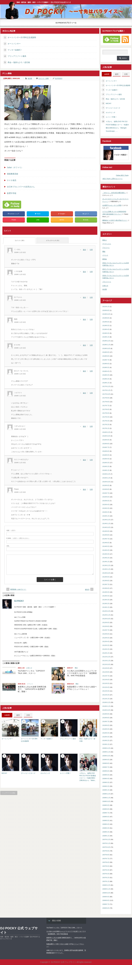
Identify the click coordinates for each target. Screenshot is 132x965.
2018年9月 (105, 352)
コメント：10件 (43, 78)
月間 (28, 715)
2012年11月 (106, 615)
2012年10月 (106, 618)
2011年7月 (105, 676)
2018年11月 (106, 344)
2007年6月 (105, 862)
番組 (76, 668)
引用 (91, 249)
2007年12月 (106, 839)
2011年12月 (106, 657)
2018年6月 (105, 363)
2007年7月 (105, 858)
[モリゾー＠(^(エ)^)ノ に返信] (85, 460)
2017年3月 (105, 421)
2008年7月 (105, 813)
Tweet (38, 214)
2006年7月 (105, 904)
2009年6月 (105, 771)
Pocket (13, 220)
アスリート (106, 247)
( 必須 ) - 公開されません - (18, 538)
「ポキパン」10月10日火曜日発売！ (114, 192)
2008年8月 (105, 809)
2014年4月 (105, 550)
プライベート (106, 282)
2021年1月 (105, 306)
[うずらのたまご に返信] (85, 426)
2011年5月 (105, 683)
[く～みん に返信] (85, 249)
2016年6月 (105, 451)
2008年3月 (105, 828)
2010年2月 (105, 740)
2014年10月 (106, 527)
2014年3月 (105, 554)
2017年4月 (105, 417)
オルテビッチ (45, 773)
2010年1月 (105, 744)
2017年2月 (105, 424)
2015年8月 (105, 489)
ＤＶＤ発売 (11, 180)
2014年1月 (105, 561)
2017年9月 (105, 398)
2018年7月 (105, 360)
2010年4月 (105, 733)
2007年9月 (105, 851)
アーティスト (106, 244)
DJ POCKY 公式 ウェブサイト (19, 930)
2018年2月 (105, 379)
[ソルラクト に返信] (85, 393)
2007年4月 (105, 870)
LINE (37, 220)
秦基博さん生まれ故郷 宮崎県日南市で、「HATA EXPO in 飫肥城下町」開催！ (32, 689)
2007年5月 (105, 866)
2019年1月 (105, 337)
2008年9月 (105, 805)
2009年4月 (105, 778)
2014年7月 (105, 539)
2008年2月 (105, 832)
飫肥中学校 (11, 193)
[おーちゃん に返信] (85, 297)
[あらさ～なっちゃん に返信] (85, 371)
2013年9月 (105, 577)
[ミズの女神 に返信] (85, 271)
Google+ (62, 214)
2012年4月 (105, 641)
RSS (62, 220)
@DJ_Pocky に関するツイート (113, 178)
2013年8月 (105, 580)
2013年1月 (105, 607)
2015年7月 (105, 493)
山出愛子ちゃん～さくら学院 (111, 205)
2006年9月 (105, 896)
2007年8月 (105, 855)
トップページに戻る (8, 793)
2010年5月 (105, 729)
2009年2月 (105, 786)
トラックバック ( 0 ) (52, 240)
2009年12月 (106, 748)
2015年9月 (105, 485)
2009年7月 (105, 767)
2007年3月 (105, 873)
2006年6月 (105, 908)
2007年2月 (105, 877)
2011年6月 (105, 679)
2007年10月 (106, 847)
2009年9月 (105, 759)
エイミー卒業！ (65, 773)
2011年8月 (105, 672)
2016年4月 (105, 459)
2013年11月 (106, 569)
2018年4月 (105, 371)
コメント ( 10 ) (19, 240)
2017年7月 (105, 405)
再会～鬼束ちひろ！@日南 (19, 62)
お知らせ (29, 668)
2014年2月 (105, 558)
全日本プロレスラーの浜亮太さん (21, 187)
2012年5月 (105, 638)
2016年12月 (106, 432)
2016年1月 (105, 470)
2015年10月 (106, 481)
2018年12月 (106, 341)
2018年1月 (105, 383)
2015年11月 (106, 478)
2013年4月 (105, 596)
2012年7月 (105, 630)
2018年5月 (105, 367)
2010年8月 (105, 717)
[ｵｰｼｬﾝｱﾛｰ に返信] (85, 345)
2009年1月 (105, 790)
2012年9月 (105, 622)
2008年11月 (106, 797)
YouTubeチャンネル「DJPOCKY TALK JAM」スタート (64, 927)
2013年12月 (106, 565)
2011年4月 (105, 687)
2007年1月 (105, 881)
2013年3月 (105, 599)
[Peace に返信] (85, 489)
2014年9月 (105, 531)
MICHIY (4, 773)
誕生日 (87, 589)
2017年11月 (106, 390)
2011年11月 (106, 660)
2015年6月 (105, 497)
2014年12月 (106, 519)
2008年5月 (105, 820)
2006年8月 (105, 900)
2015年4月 (105, 504)
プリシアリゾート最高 (17, 56)
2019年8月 (105, 318)
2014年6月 (105, 542)
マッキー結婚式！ (15, 50)
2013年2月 (105, 603)
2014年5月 (105, 546)
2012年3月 (105, 645)
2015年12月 (106, 474)
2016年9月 (105, 440)
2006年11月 (106, 889)
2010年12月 (106, 702)
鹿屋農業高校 (12, 174)
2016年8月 (105, 443)
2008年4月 (105, 824)
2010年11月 (106, 706)
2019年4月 (105, 329)
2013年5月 (105, 592)
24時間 (7, 715)
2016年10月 (106, 436)
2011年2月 (105, 695)
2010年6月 (105, 725)
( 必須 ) (10, 530)
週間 (18, 715)
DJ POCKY (58, 78)
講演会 (104, 259)
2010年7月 (105, 721)
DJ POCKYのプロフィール (66, 23)
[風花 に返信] (85, 319)
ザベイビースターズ (28, 773)
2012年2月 (105, 649)
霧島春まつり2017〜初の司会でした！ (114, 220)
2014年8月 (105, 535)
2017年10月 (106, 394)
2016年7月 (105, 447)
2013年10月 (106, 573)
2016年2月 (105, 466)
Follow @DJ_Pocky (122, 175)
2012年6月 (105, 634)
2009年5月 (105, 775)
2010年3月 (105, 737)
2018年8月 (105, 356)
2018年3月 (105, 375)
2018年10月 (106, 348)
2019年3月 (105, 333)
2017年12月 (106, 386)
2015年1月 (105, 516)
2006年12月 (106, 885)
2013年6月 (105, 588)
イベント (30, 684)
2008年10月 (106, 801)
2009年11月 (106, 752)
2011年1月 (105, 698)
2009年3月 (105, 782)
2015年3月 (105, 508)
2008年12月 (106, 794)
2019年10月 (106, 314)
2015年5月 (105, 500)
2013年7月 (105, 584)
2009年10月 (106, 756)
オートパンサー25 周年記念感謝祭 (22, 37)
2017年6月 (105, 409)
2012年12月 (106, 611)
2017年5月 (105, 413)
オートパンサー (14, 44)
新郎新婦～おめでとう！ (18, 589)
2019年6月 (105, 322)
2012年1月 (105, 653)
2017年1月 (105, 428)
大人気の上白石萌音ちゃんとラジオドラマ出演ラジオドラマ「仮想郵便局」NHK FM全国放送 (82, 673)
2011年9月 (105, 668)
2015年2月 (105, 512)
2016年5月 (105, 455)
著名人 (104, 240)
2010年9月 (105, 714)
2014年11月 (106, 523)
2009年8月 (105, 763)
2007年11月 (106, 843)
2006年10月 (106, 893)
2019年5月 (105, 325)
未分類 (30, 78)
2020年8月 (105, 310)
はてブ (86, 214)
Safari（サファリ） (15, 167)
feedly (86, 220)
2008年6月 (105, 816)
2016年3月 (105, 462)
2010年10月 (106, 710)
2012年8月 (105, 626)
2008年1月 (105, 836)
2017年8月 (105, 401)
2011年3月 (105, 691)
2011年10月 (106, 664)
